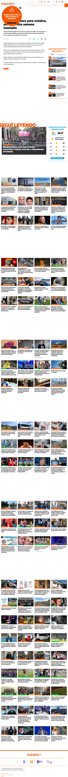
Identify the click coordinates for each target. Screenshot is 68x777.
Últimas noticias (34, 5)
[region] (34, 12)
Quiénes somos (4, 773)
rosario (6, 68)
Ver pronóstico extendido (57, 158)
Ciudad (40, 5)
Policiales (49, 5)
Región (44, 5)
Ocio (58, 5)
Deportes (54, 5)
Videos (61, 5)
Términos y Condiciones (7, 774)
